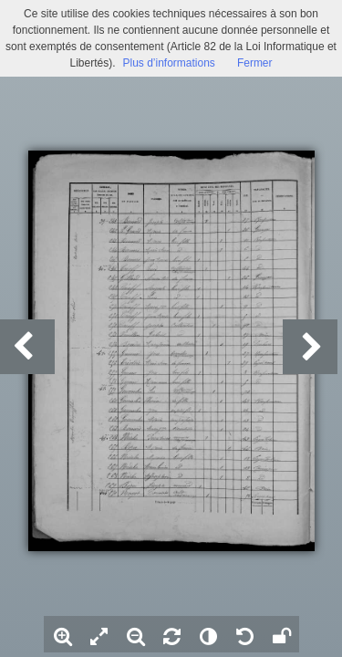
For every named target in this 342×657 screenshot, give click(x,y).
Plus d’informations (168, 63)
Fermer (255, 63)
